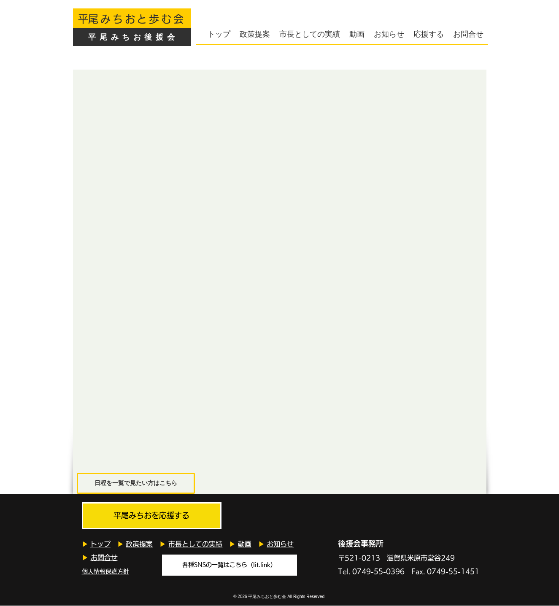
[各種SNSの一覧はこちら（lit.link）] (229, 565)
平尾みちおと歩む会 (267, 596)
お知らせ (280, 544)
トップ (100, 544)
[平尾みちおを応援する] (151, 515)
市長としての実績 (195, 544)
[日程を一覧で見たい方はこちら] (136, 483)
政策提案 (139, 544)
